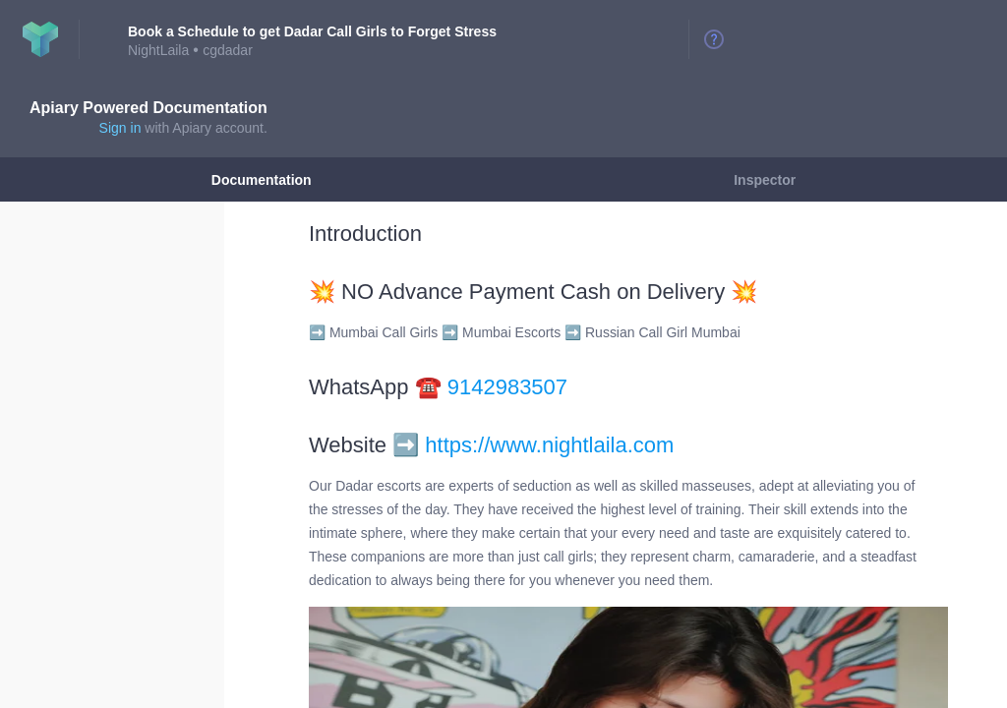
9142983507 (507, 387)
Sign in (120, 128)
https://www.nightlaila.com (549, 445)
